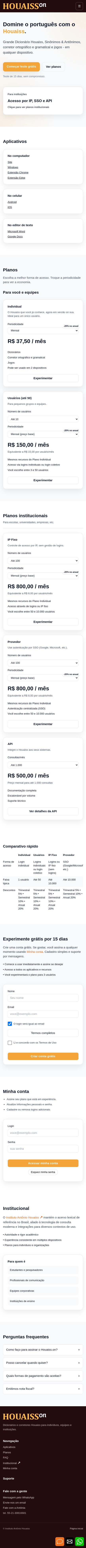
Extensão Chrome (18, 172)
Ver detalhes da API (43, 811)
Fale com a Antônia (14, 1507)
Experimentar (43, 378)
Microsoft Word (16, 231)
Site (10, 162)
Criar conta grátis (43, 1056)
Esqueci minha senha (43, 1172)
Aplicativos (9, 1447)
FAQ (5, 1457)
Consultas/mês (16, 757)
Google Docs (15, 236)
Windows (13, 167)
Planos (7, 1452)
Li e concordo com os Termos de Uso (35, 1042)
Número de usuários (19, 411)
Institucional (11, 1463)
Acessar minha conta (43, 1163)
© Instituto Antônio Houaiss (16, 1528)
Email (11, 1007)
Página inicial (76, 1528)
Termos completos (43, 1033)
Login (11, 1126)
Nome (11, 991)
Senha (11, 1142)
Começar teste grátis (21, 66)
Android (12, 202)
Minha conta (35, 951)
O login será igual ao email (29, 1023)
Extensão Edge (16, 177)
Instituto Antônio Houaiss (24, 1217)
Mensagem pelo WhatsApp (18, 1497)
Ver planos (53, 66)
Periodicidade (15, 324)
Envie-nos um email (14, 1502)
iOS (10, 207)
